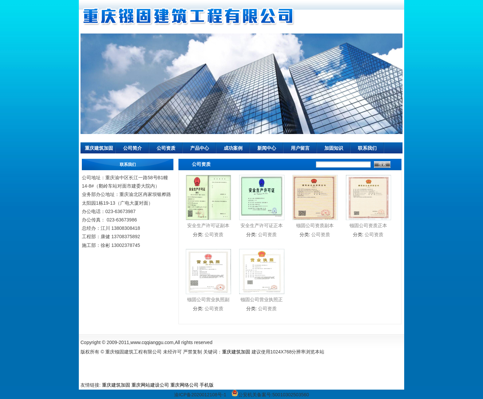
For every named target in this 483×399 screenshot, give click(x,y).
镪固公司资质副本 (315, 225)
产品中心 (199, 148)
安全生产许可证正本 (261, 225)
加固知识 (333, 148)
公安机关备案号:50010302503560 (270, 394)
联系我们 (367, 148)
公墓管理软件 (229, 385)
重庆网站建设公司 (150, 385)
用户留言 (300, 148)
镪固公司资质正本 (368, 225)
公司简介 (132, 148)
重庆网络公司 (184, 385)
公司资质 (166, 148)
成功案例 (233, 148)
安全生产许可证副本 (208, 225)
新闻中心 (266, 148)
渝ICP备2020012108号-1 (200, 394)
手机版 (207, 385)
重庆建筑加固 (99, 148)
